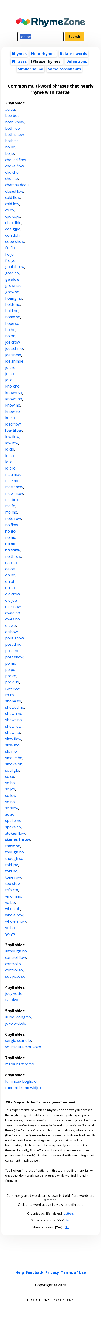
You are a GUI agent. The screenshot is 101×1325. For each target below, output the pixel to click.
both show (14, 134)
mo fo (10, 505)
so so (9, 814)
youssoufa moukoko (23, 1046)
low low (11, 442)
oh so (10, 587)
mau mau (13, 474)
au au (10, 109)
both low (12, 128)
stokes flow (15, 833)
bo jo (9, 153)
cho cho (12, 172)
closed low (14, 191)
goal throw (14, 266)
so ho (10, 782)
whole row (14, 915)
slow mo (12, 745)
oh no (10, 575)
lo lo (9, 461)
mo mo (11, 512)
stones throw (17, 839)
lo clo (9, 449)
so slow (11, 808)
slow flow (13, 738)
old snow (13, 606)
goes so (12, 273)
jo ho (9, 373)
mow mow (14, 493)
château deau (17, 184)
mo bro (11, 499)
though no (14, 852)
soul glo (12, 770)
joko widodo (15, 1023)
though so (14, 858)
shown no (13, 713)
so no (10, 801)
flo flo (10, 247)
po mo (10, 663)
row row (12, 688)
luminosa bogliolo (21, 1081)
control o (13, 963)
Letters (69, 1213)
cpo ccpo (12, 216)
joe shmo (13, 354)
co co (9, 210)
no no (10, 543)
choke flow (14, 166)
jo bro (10, 367)
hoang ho (13, 298)
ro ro (9, 694)
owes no (12, 619)
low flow (12, 436)
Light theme (38, 1300)
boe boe (12, 115)
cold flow (12, 197)
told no (11, 871)
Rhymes (19, 53)
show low (13, 726)
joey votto (14, 993)
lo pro (10, 468)
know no (12, 405)
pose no (12, 650)
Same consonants (64, 69)
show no (12, 732)
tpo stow (12, 883)
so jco (10, 789)
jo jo (9, 379)
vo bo (10, 902)
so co (9, 776)
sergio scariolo (18, 1040)
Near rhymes (43, 53)
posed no (13, 644)
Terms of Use (73, 1272)
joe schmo (14, 348)
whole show (15, 921)
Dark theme (64, 1300)
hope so (12, 323)
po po (10, 669)
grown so (13, 285)
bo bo (10, 147)
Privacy (52, 1272)
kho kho (12, 386)
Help (19, 1272)
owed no (12, 612)
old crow (12, 594)
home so (12, 317)
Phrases (19, 61)
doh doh (12, 235)
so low (10, 795)
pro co (10, 675)
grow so (12, 291)
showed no (14, 707)
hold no (11, 310)
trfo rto (11, 889)
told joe (11, 864)
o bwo (10, 625)
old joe (11, 600)
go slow (12, 279)
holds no (12, 304)
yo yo (10, 934)
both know (14, 122)
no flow (11, 524)
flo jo (9, 254)
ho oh (10, 335)
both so (12, 140)
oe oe (10, 568)
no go (10, 531)
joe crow (12, 342)
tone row (13, 877)
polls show (14, 638)
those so (12, 845)
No (68, 1220)
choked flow (15, 159)
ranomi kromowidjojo (24, 1087)
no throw (13, 556)
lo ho (9, 455)
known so (13, 392)
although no (16, 951)
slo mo (11, 751)
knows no (13, 398)
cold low (12, 203)
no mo (10, 537)
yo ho (10, 927)
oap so (11, 562)
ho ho (10, 329)
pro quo (12, 682)
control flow (15, 957)
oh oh (10, 581)
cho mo (11, 178)
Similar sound (30, 69)
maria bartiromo (19, 1064)
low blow (13, 430)
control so (14, 970)
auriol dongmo (18, 1017)
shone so (13, 701)
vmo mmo (13, 896)
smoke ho (13, 757)
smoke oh (13, 764)
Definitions (76, 61)
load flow (13, 424)
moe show (14, 486)
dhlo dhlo (13, 222)
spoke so (13, 827)
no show (12, 549)
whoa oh (12, 908)
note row (13, 518)
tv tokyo (12, 999)
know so (12, 411)
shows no (13, 719)
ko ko (10, 417)
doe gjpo (12, 229)
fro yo (10, 260)
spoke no (13, 820)
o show (11, 631)
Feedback (35, 1272)
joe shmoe (14, 361)
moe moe (13, 480)
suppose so (15, 976)
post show (14, 657)
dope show (14, 241)
